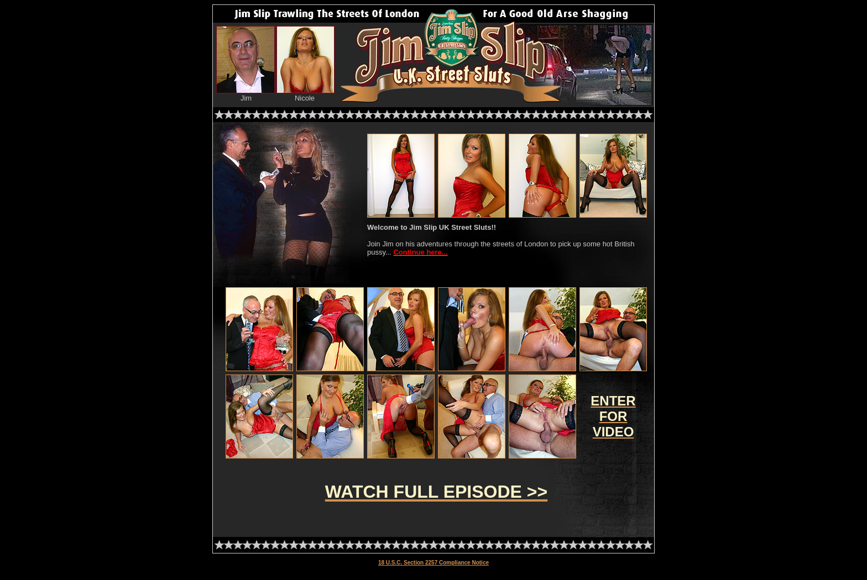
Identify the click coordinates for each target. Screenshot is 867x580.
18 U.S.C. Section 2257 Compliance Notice (433, 563)
